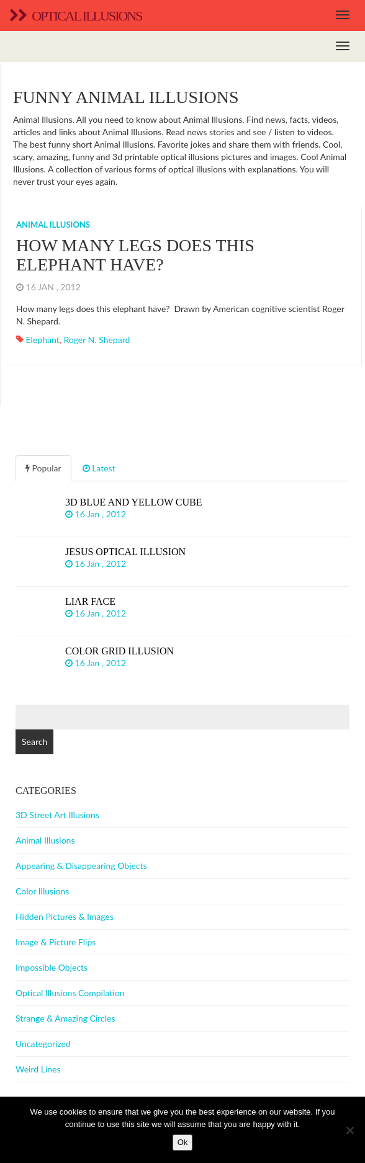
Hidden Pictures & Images (65, 916)
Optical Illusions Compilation (70, 992)
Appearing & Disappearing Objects (81, 865)
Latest (99, 468)
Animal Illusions (53, 224)
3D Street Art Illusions (57, 814)
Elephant (43, 339)
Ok (183, 1142)
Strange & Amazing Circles (65, 1018)
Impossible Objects (52, 967)
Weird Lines (38, 1069)
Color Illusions (42, 891)
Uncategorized (43, 1043)
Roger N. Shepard (96, 339)
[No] (349, 1130)
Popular (43, 468)
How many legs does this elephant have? (135, 255)
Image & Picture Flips (56, 942)
